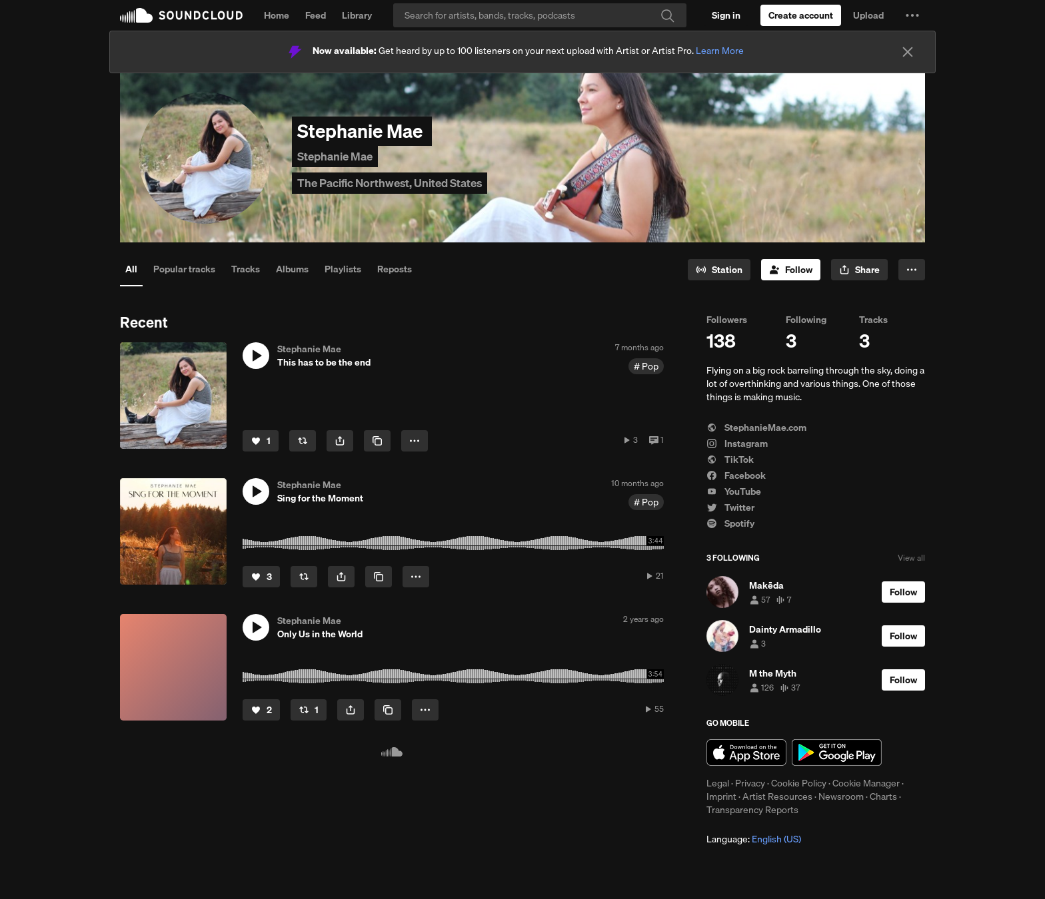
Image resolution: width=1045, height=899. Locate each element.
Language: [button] (753, 839)
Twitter (730, 507)
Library (357, 15)
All (131, 269)
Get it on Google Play (837, 752)
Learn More (720, 50)
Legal (717, 783)
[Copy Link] (377, 440)
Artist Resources (777, 796)
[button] (912, 15)
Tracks (245, 269)
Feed (315, 15)
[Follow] (790, 269)
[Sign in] (726, 15)
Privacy (750, 783)
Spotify (730, 523)
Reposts (394, 269)
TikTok (730, 459)
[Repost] (302, 440)
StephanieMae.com (756, 427)
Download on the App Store (746, 752)
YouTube (733, 491)
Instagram (737, 443)
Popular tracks (184, 269)
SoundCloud (181, 15)
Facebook (736, 475)
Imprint (721, 796)
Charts (883, 796)
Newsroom (841, 796)
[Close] (907, 52)
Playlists (343, 269)
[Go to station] (719, 269)
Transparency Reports (752, 809)
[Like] (261, 440)
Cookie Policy (798, 783)
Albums (292, 269)
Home (276, 15)
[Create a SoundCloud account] (800, 15)
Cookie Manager (866, 783)
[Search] (539, 15)
